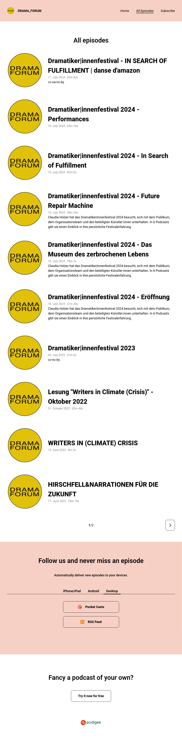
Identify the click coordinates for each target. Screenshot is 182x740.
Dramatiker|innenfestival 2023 (91, 348)
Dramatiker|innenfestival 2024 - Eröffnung (109, 297)
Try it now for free (91, 696)
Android (93, 591)
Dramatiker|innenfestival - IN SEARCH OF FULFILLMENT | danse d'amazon (107, 65)
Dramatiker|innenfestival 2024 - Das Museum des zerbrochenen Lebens (100, 249)
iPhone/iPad (72, 591)
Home (125, 11)
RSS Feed (95, 622)
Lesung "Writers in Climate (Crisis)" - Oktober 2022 (100, 396)
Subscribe (168, 11)
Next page (170, 525)
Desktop (112, 591)
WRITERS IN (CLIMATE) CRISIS (93, 443)
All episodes (145, 11)
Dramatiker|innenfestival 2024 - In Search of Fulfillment (108, 160)
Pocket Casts (94, 607)
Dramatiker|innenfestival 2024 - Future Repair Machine (104, 200)
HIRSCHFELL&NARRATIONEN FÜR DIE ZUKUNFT (103, 489)
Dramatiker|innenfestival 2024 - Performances (94, 114)
